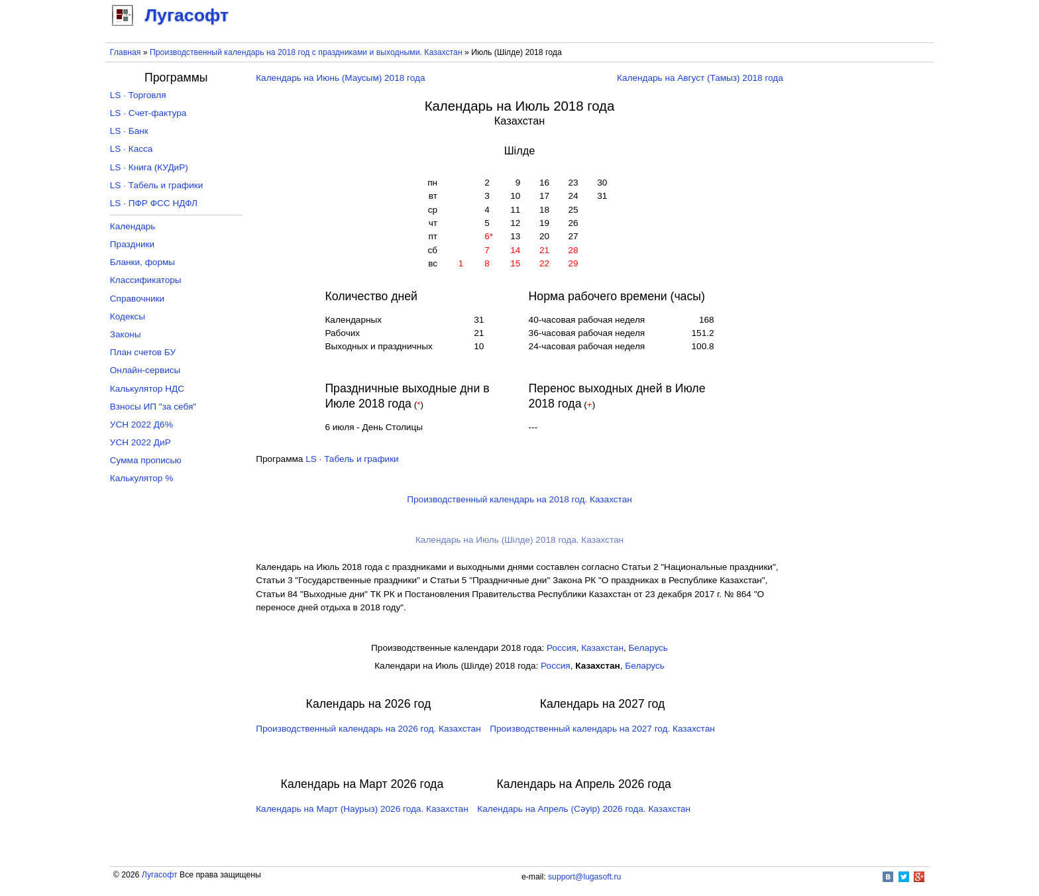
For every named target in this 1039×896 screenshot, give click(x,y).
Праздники (132, 244)
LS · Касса (131, 149)
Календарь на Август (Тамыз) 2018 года (700, 78)
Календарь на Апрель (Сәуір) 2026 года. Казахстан (583, 809)
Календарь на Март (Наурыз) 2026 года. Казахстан (362, 809)
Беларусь (647, 648)
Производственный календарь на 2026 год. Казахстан (368, 729)
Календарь (133, 226)
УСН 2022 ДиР (140, 442)
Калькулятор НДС (147, 389)
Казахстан (602, 648)
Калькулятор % (141, 478)
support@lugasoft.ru (584, 876)
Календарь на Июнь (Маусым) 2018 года (340, 78)
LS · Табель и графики (352, 459)
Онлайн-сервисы (145, 370)
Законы (125, 334)
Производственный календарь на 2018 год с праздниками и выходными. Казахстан (306, 52)
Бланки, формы (142, 262)
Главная (125, 52)
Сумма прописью (146, 460)
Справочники (137, 299)
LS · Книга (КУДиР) (149, 167)
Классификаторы (146, 280)
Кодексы (127, 316)
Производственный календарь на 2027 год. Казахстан (602, 729)
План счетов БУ (143, 352)
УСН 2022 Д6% (141, 424)
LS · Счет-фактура (148, 113)
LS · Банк (129, 131)
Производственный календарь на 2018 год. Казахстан (519, 499)
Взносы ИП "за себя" (153, 407)
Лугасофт (160, 874)
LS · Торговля (138, 95)
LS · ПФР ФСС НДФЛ (153, 203)
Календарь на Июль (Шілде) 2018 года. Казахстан (519, 540)
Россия (561, 648)
